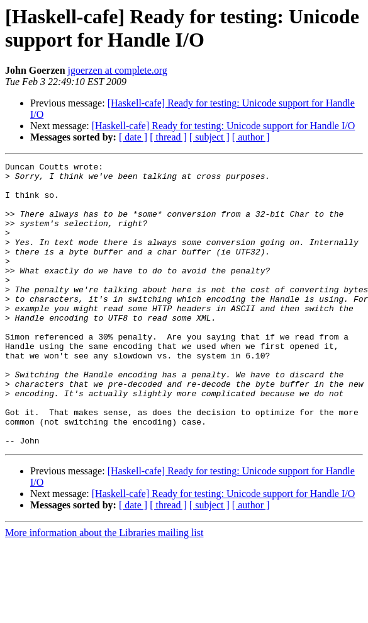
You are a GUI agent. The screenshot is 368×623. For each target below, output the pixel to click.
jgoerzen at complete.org (117, 70)
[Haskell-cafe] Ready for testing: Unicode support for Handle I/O (223, 125)
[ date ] (133, 137)
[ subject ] (209, 137)
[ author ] (251, 137)
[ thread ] (168, 137)
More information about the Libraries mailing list (104, 589)
